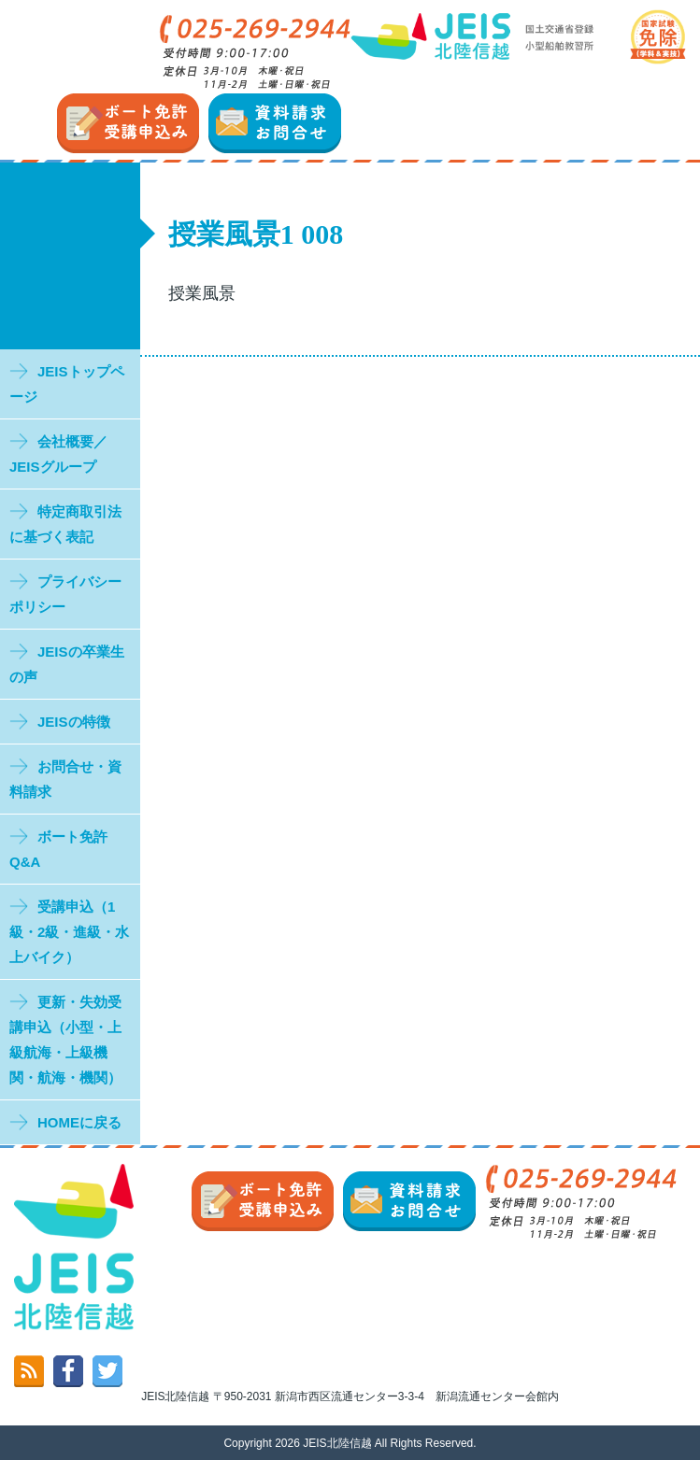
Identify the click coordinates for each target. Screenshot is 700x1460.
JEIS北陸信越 (337, 1443)
